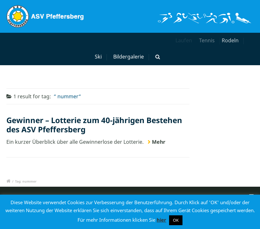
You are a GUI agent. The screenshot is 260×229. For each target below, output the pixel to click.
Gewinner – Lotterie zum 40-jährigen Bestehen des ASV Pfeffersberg (94, 125)
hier (161, 220)
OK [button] (176, 220)
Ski (99, 56)
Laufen (184, 40)
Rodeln (232, 40)
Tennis (210, 40)
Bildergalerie (128, 56)
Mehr (158, 141)
